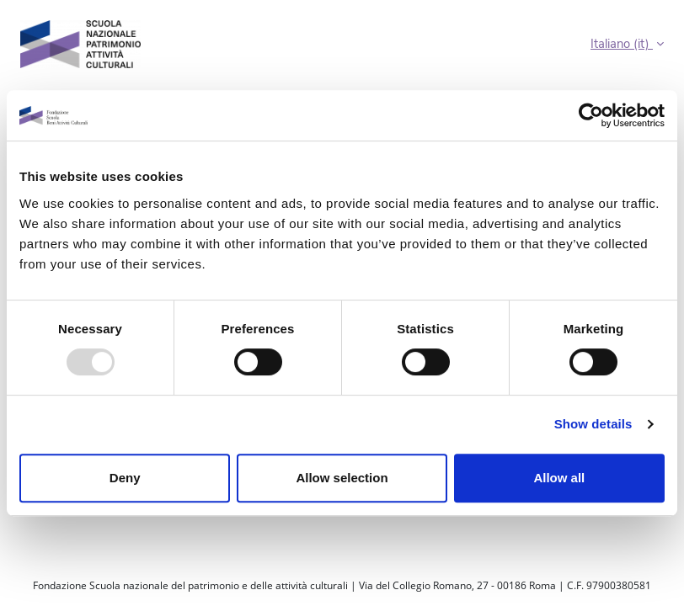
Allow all (559, 477)
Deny (125, 477)
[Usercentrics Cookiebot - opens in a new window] (591, 115)
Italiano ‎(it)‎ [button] (621, 43)
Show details (593, 424)
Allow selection (341, 477)
